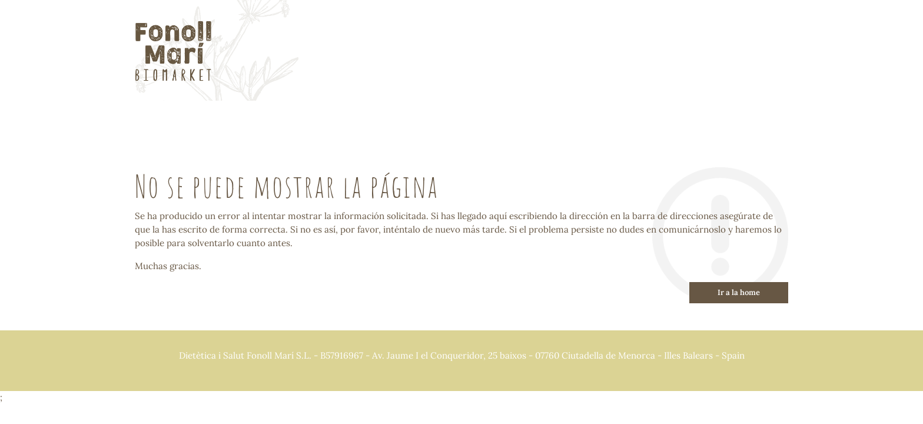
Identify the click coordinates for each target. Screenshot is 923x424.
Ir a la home (739, 292)
